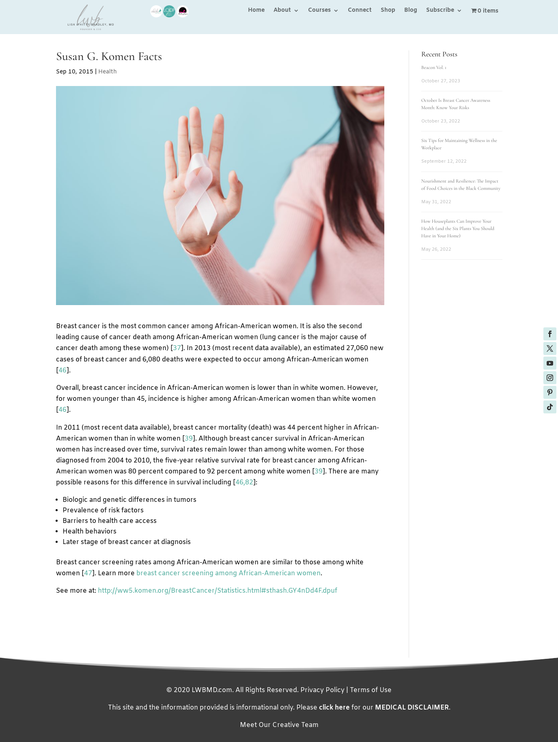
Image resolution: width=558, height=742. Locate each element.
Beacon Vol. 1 (433, 67)
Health (107, 72)
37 (177, 348)
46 (62, 370)
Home (256, 11)
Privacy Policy (322, 690)
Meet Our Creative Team (279, 725)
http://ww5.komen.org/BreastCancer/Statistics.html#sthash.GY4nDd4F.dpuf (217, 591)
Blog (410, 11)
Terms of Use (371, 690)
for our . (384, 707)
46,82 (244, 482)
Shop (388, 11)
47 (88, 573)
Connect (360, 11)
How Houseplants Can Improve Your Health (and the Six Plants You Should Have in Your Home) (457, 228)
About (282, 11)
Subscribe (440, 11)
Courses (319, 11)
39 (189, 438)
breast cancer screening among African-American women (228, 573)
